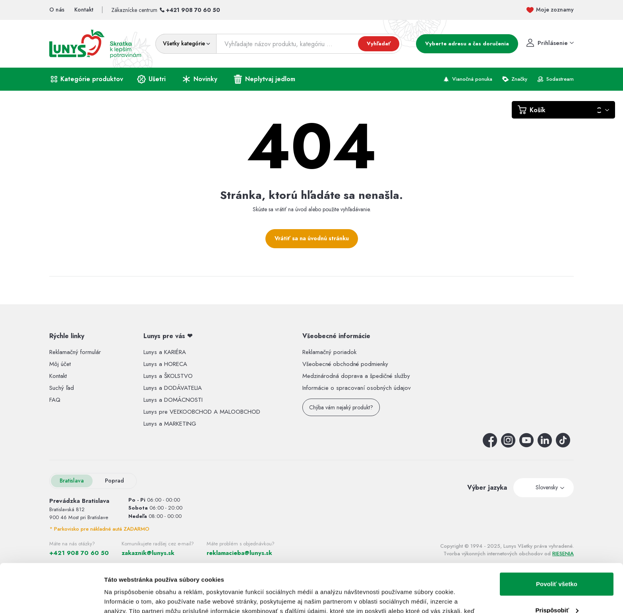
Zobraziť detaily (126, 597)
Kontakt (58, 376)
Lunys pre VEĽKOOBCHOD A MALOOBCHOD (201, 411)
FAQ (54, 399)
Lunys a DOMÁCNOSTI (173, 399)
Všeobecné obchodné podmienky (345, 364)
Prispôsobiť (556, 564)
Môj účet (60, 364)
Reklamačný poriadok (329, 352)
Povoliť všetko (556, 538)
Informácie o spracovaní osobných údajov (356, 387)
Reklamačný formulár (75, 352)
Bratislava (72, 481)
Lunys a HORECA (165, 364)
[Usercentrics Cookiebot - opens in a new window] (51, 597)
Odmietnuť (556, 591)
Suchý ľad (61, 387)
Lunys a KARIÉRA (164, 352)
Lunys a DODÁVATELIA (172, 387)
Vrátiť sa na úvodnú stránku (312, 238)
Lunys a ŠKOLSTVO (168, 376)
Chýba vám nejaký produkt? (341, 407)
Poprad (114, 481)
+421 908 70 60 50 (193, 10)
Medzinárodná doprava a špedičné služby (356, 376)
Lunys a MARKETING (169, 423)
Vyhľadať (379, 43)
